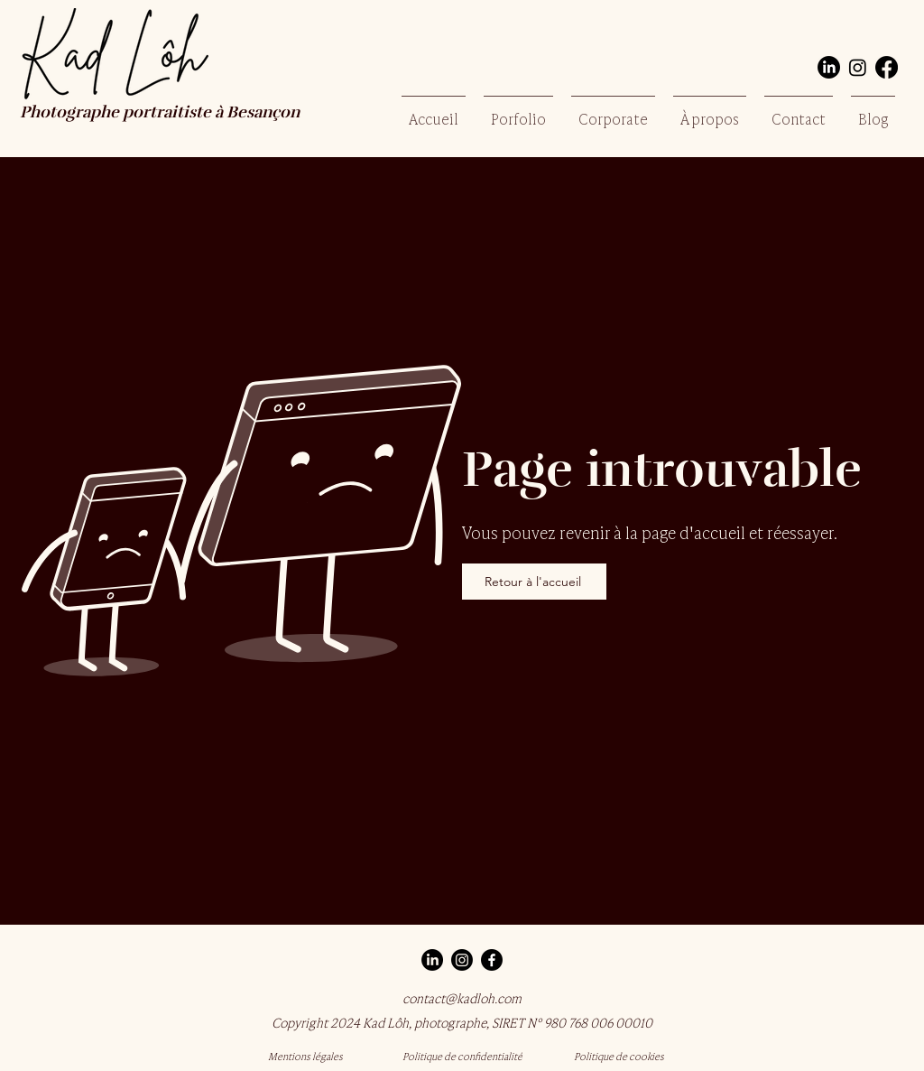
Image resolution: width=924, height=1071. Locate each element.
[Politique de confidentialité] (462, 1055)
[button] (518, 110)
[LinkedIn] (829, 67)
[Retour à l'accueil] (534, 581)
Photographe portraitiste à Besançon (161, 114)
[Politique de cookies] (619, 1055)
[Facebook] (886, 67)
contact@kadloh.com (462, 997)
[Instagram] (857, 67)
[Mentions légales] (305, 1055)
